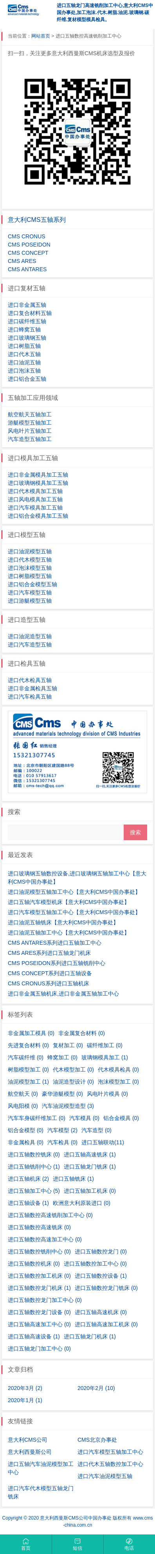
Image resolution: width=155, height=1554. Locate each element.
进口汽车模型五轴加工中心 (110, 1452)
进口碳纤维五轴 (27, 321)
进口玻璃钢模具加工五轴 (38, 483)
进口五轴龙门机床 (90, 1336)
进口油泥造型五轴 (30, 636)
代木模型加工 (73, 1069)
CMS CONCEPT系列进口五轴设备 (50, 973)
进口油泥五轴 (24, 362)
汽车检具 (62, 1142)
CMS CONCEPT (28, 253)
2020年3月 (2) (25, 1388)
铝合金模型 (25, 1130)
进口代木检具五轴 (30, 680)
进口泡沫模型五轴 (30, 568)
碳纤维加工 (105, 1045)
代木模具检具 (118, 1069)
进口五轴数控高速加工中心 (45, 1239)
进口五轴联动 (102, 1142)
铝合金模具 (121, 1118)
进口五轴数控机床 (34, 1263)
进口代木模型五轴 (30, 559)
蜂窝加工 (62, 1057)
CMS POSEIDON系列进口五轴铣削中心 (56, 963)
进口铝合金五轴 (27, 379)
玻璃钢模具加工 (104, 1057)
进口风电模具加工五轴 (35, 499)
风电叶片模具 (107, 1094)
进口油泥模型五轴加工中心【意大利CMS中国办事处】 (74, 892)
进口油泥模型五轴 (30, 551)
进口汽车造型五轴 (30, 644)
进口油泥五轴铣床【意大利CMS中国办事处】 (63, 922)
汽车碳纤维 (25, 1057)
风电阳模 (23, 1106)
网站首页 (40, 36)
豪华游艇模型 (62, 1094)
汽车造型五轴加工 (30, 439)
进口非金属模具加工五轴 (38, 475)
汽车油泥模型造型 (68, 1106)
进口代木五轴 (24, 354)
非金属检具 (25, 1142)
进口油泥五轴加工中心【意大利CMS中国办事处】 (69, 932)
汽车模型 (62, 1130)
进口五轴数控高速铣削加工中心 (50, 1215)
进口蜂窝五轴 (24, 329)
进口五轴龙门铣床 (90, 1166)
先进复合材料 (28, 1045)
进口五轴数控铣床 (34, 1154)
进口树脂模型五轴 (30, 576)
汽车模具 (84, 1118)
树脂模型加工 (28, 1069)
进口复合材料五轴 (30, 313)
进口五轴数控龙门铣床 (106, 1288)
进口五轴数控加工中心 (95, 1263)
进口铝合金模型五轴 (32, 584)
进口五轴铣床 (73, 1179)
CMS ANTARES (27, 269)
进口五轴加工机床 (90, 1191)
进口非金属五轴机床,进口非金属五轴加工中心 (63, 993)
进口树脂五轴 (24, 346)
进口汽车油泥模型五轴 (105, 1476)
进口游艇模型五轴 (30, 601)
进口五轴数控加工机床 (39, 1276)
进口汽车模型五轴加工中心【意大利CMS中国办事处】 (74, 912)
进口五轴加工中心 (34, 1191)
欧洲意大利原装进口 (81, 1203)
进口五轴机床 (28, 1179)
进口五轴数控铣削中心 (39, 1251)
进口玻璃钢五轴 (27, 338)
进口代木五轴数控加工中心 (110, 1464)
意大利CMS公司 (27, 1440)
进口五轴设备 (28, 1203)
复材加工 (68, 1045)
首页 (26, 1544)
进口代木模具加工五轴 (35, 491)
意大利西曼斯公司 (30, 1452)
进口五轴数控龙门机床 (39, 1288)
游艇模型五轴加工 (30, 423)
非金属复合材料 (81, 1033)
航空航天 (23, 1094)
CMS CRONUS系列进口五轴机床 (48, 983)
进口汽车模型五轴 (30, 592)
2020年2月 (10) (96, 1388)
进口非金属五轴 (27, 305)
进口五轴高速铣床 (90, 1154)
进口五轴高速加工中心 (39, 1324)
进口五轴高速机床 (101, 1312)
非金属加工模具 (31, 1033)
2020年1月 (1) (25, 1400)
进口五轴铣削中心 (34, 1166)
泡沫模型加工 (118, 1082)
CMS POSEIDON (29, 244)
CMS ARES (22, 261)
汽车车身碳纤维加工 (36, 1118)
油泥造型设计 (73, 1082)
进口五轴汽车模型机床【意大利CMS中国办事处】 (69, 902)
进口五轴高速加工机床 (106, 1324)
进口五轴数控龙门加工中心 (45, 1300)
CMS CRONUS (26, 236)
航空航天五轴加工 (30, 414)
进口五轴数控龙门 (101, 1251)
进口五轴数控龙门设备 (39, 1312)
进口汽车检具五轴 (30, 696)
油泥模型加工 (28, 1082)
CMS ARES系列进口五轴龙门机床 (49, 953)
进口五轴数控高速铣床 (39, 1227)
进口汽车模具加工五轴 (35, 507)
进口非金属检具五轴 (32, 688)
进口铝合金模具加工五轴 (38, 516)
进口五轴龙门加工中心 (39, 1348)
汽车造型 (96, 1130)
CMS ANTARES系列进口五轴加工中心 (54, 943)
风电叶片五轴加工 (30, 431)
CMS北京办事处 (97, 1440)
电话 (129, 1544)
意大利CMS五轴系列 (37, 219)
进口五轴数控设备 (101, 1276)
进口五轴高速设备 (34, 1336)
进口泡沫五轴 (24, 370)
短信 (77, 1544)
